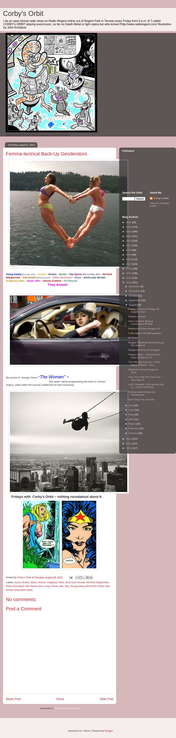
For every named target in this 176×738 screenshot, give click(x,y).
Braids (25, 582)
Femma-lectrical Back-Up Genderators (141, 393)
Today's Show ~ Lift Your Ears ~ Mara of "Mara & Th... (145, 356)
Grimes (42, 582)
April (131, 419)
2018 (129, 259)
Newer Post (13, 699)
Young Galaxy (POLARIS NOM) (87, 586)
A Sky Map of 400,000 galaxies (144, 333)
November (135, 291)
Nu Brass (133, 337)
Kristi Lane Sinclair (75, 582)
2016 (129, 268)
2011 (129, 443)
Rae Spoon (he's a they (37, 586)
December (135, 286)
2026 (129, 222)
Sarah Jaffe (57, 586)
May (131, 414)
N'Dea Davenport (15, 586)
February (134, 428)
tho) (67, 586)
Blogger (109, 730)
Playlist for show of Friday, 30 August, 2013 (143, 310)
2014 (129, 277)
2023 (129, 236)
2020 (129, 250)
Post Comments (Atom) (66, 708)
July (131, 405)
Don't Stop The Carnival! (141, 399)
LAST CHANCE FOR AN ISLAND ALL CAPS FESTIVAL (146, 386)
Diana (33, 582)
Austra (17, 582)
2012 (129, 438)
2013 (129, 282)
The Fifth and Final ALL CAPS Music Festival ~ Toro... (144, 363)
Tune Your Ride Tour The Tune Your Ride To (144, 378)
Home (60, 699)
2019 (129, 254)
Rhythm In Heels (137, 316)
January (133, 433)
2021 (129, 245)
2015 (129, 273)
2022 (129, 240)
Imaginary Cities (55, 582)
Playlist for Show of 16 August (144, 350)
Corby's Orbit (23, 13)
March (132, 423)
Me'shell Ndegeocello (97, 582)
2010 (129, 448)
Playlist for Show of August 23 (144, 328)
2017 (129, 264)
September (135, 300)
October (133, 295)
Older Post (106, 699)
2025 (129, 227)
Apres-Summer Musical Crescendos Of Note (140, 322)
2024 (129, 231)
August (133, 305)
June (132, 410)
